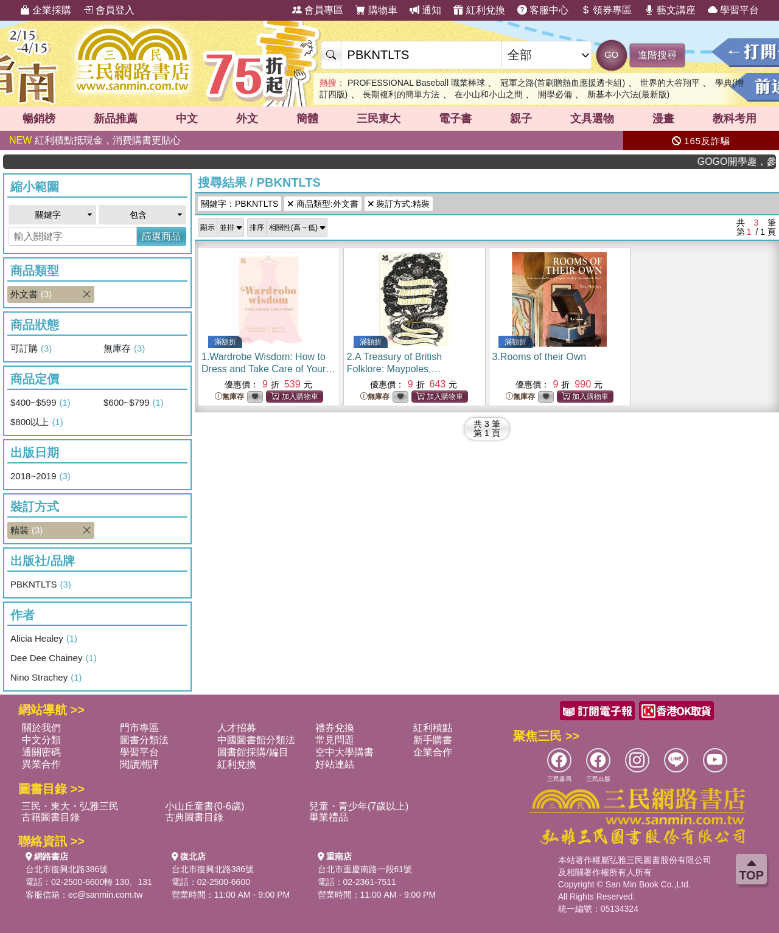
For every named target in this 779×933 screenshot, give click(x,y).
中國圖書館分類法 (256, 740)
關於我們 (41, 728)
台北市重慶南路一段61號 (365, 869)
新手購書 (432, 740)
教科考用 (734, 119)
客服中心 (542, 10)
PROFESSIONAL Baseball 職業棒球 (416, 83)
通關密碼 (41, 752)
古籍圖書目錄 (50, 817)
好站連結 (334, 764)
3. (539, 357)
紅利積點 (432, 728)
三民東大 (378, 119)
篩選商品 (161, 236)
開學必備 (555, 94)
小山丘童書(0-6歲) (204, 806)
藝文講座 (670, 10)
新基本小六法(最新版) (628, 94)
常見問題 (334, 740)
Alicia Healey (43, 638)
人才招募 (236, 728)
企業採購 (45, 10)
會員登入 (108, 10)
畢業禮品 (328, 817)
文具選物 (592, 119)
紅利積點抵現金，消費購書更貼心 (95, 140)
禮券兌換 (334, 728)
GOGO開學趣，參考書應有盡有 (744, 161)
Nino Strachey (46, 677)
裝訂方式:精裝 (399, 204)
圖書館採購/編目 (252, 752)
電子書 (455, 119)
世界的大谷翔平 (670, 83)
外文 (247, 119)
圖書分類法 (144, 740)
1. (268, 369)
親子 (521, 119)
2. (396, 369)
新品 (116, 119)
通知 (425, 10)
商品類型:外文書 (322, 204)
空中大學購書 (344, 752)
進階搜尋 (657, 55)
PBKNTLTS (40, 584)
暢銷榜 (39, 119)
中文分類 (41, 740)
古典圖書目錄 (194, 817)
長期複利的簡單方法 (401, 94)
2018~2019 (40, 476)
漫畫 (663, 119)
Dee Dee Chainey (53, 658)
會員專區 (317, 10)
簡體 (307, 119)
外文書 (52, 294)
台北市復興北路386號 (67, 869)
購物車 (376, 10)
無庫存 (124, 348)
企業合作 (432, 752)
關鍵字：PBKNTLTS (239, 204)
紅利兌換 (479, 10)
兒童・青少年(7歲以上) (359, 806)
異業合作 (41, 764)
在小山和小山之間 (489, 94)
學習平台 (733, 10)
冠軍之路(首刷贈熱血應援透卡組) (562, 83)
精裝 (52, 530)
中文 (187, 119)
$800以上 (36, 422)
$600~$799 (133, 402)
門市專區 (139, 728)
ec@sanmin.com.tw (105, 895)
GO (611, 54)
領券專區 (606, 10)
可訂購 (31, 348)
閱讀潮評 (139, 764)
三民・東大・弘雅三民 (70, 806)
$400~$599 (40, 402)
